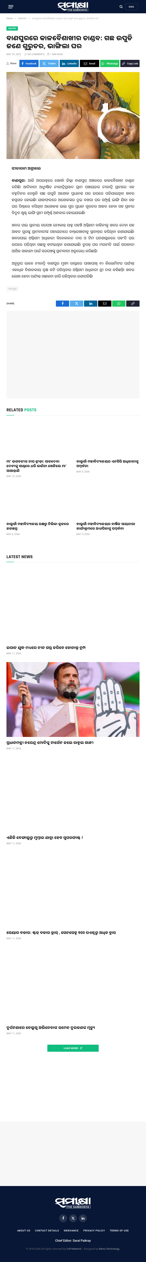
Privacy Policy (94, 1230)
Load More (73, 1048)
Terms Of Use (119, 1230)
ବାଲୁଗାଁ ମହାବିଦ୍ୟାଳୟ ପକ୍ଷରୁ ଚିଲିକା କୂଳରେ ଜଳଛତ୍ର (37, 526)
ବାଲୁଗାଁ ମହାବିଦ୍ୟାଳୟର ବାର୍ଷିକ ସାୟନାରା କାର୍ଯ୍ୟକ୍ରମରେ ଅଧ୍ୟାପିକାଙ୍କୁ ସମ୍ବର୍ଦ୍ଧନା (105, 526)
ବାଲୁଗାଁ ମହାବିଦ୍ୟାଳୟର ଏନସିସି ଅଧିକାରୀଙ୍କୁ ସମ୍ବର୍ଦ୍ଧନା (107, 463)
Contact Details (47, 1230)
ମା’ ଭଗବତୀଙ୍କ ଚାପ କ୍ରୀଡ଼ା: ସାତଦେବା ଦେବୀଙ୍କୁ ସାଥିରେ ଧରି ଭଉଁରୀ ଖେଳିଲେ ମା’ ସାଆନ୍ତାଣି (36, 466)
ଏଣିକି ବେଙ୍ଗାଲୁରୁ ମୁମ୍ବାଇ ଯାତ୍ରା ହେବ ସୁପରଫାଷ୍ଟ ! (44, 837)
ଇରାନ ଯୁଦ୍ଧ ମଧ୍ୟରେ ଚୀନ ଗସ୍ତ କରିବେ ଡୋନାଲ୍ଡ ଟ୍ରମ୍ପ (46, 647)
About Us (23, 1230)
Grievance (71, 1230)
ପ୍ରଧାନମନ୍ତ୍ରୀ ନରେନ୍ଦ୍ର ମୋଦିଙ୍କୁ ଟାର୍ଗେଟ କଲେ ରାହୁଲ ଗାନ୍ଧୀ (50, 742)
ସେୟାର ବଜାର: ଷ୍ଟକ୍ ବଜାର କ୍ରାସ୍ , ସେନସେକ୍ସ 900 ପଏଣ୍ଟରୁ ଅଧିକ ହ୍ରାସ (61, 932)
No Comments (35, 54)
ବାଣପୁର (12, 288)
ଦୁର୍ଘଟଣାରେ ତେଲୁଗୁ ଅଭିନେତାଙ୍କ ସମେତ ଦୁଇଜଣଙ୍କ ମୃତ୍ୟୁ (50, 1027)
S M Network (73, 1248)
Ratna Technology (109, 1248)
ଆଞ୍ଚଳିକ (12, 28)
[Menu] (10, 6)
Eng (131, 6)
